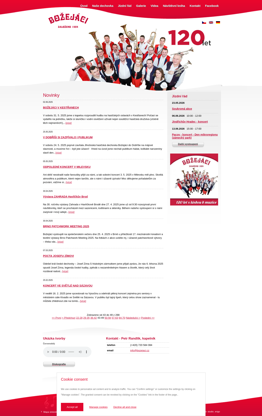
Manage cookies (98, 407)
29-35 (86, 317)
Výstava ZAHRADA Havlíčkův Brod (65, 196)
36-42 (93, 317)
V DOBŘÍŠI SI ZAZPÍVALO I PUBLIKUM (68, 137)
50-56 (108, 317)
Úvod (84, 5)
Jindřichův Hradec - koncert (190, 121)
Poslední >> (147, 317)
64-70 (122, 317)
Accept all (72, 407)
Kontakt (195, 5)
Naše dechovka (102, 5)
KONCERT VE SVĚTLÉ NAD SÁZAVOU (68, 285)
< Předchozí (68, 317)
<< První (56, 317)
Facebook (211, 5)
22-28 (79, 317)
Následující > (133, 317)
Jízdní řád (124, 5)
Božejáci (51, 13)
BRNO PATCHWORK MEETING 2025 (66, 226)
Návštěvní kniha (174, 5)
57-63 (115, 317)
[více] (69, 122)
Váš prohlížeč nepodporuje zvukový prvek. (67, 352)
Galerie (141, 5)
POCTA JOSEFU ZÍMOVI (58, 255)
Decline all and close (124, 407)
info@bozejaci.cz (139, 350)
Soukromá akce (182, 108)
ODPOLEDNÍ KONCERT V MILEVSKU (67, 166)
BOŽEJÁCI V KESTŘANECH (61, 107)
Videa (154, 5)
